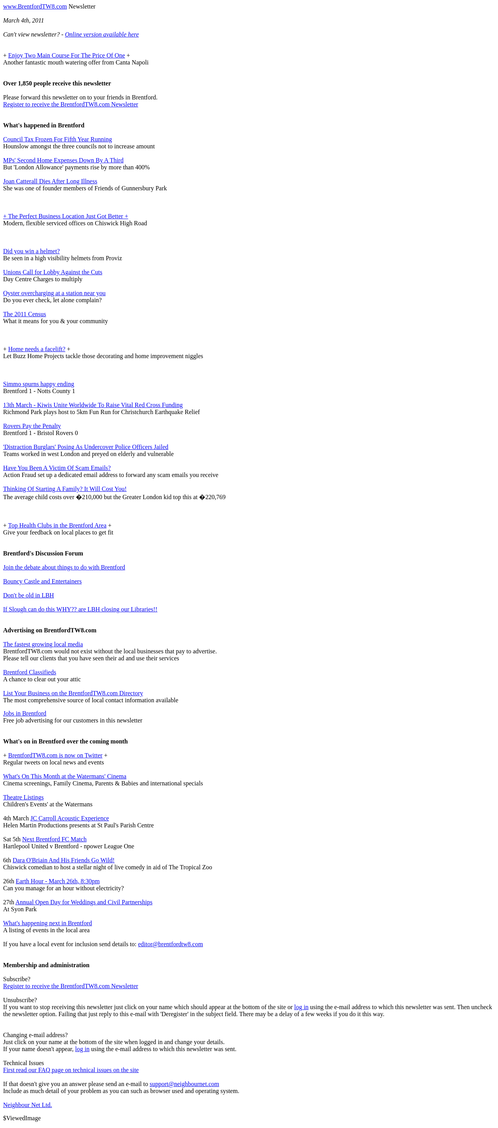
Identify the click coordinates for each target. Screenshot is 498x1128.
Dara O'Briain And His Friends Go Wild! (63, 860)
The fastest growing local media (43, 644)
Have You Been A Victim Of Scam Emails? (57, 468)
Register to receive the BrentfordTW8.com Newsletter (70, 104)
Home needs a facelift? (36, 349)
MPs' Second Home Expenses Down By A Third (63, 160)
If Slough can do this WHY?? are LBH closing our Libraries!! (80, 609)
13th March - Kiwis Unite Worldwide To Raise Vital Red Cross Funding (93, 405)
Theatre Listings (23, 797)
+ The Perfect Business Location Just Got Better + (65, 216)
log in (301, 1007)
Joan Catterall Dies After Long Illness (50, 181)
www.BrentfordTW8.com (35, 6)
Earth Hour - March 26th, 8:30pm (58, 881)
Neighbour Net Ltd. (27, 1105)
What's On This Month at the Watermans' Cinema (64, 776)
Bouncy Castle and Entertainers (42, 581)
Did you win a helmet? (31, 251)
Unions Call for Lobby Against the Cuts (52, 272)
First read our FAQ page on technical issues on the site (71, 1070)
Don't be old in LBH (28, 595)
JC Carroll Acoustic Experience (69, 818)
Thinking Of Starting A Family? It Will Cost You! (65, 489)
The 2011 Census (24, 314)
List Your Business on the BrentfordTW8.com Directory (73, 693)
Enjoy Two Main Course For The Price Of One (66, 55)
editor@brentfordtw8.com (170, 944)
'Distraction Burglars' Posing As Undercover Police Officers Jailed (85, 447)
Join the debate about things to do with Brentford (64, 567)
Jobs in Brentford (24, 713)
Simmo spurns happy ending (38, 384)
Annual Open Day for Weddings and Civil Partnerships (84, 902)
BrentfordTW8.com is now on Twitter (55, 755)
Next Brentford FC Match (54, 839)
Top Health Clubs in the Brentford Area (57, 525)
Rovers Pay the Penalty (32, 426)
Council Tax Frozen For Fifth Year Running (57, 139)
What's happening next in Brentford (47, 923)
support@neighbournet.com (184, 1084)
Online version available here (102, 34)
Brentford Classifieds (29, 672)
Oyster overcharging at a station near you (54, 293)
